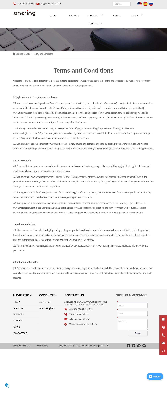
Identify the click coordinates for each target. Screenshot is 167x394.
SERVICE (116, 15)
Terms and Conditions (43, 54)
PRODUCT (95, 15)
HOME (53, 15)
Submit (137, 333)
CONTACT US (95, 24)
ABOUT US (74, 15)
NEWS (137, 15)
